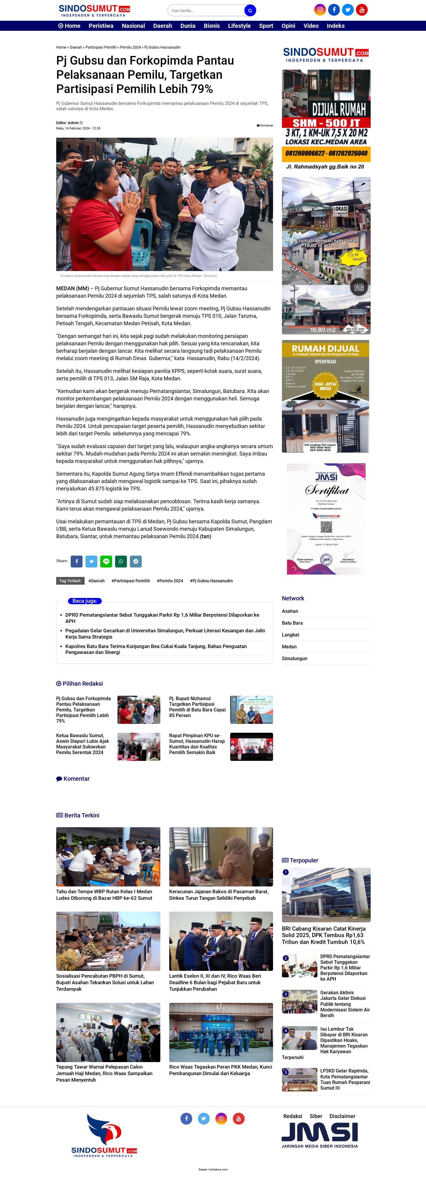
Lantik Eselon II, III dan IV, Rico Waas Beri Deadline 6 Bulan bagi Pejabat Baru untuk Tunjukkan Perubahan (215, 982)
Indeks (336, 25)
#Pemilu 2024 (170, 580)
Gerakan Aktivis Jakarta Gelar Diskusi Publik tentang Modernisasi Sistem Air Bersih (345, 1004)
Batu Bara (292, 623)
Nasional (133, 25)
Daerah (162, 25)
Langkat (290, 635)
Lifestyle (239, 25)
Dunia (188, 25)
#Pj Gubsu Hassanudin (211, 580)
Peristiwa (101, 25)
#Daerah (96, 580)
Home (69, 25)
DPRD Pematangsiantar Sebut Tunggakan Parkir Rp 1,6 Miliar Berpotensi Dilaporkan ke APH (345, 968)
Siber (316, 1116)
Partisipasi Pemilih (101, 47)
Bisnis (212, 25)
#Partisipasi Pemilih (131, 580)
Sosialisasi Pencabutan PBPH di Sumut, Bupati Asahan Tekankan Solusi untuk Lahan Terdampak (105, 982)
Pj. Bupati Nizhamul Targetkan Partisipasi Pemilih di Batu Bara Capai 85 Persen (197, 707)
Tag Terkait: (70, 580)
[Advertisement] (326, 758)
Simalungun (294, 658)
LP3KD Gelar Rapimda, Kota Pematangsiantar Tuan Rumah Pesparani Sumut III (345, 1079)
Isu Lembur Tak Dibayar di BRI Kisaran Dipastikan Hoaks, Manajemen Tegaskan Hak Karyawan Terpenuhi (325, 1043)
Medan (289, 647)
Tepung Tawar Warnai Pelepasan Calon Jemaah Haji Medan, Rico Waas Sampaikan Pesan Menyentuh (104, 1073)
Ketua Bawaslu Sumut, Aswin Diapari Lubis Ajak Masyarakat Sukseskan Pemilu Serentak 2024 (82, 744)
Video (311, 25)
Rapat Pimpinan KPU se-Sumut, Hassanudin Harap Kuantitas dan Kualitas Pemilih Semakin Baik (197, 744)
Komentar (265, 125)
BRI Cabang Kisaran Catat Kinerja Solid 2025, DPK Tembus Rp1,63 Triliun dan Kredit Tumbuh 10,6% (324, 935)
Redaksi (292, 1116)
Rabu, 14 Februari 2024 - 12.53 (78, 128)
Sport (266, 25)
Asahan (290, 611)
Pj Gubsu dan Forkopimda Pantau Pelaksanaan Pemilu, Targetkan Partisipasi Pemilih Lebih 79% (83, 710)
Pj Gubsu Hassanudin (162, 47)
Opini (288, 25)
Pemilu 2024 (130, 47)
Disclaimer (342, 1116)
